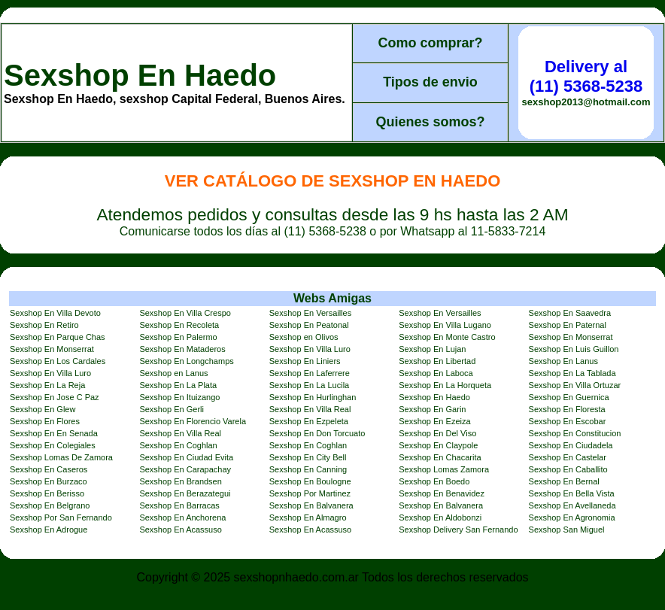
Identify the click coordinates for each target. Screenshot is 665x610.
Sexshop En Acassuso (180, 529)
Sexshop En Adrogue (48, 529)
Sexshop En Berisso (47, 493)
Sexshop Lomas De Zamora (61, 457)
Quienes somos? (429, 121)
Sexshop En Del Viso (437, 433)
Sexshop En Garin (432, 409)
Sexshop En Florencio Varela (192, 421)
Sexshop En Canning (308, 469)
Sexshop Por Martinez (310, 493)
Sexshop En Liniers (305, 361)
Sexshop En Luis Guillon (574, 349)
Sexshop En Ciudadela (571, 445)
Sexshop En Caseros (48, 469)
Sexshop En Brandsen (180, 481)
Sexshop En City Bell (308, 457)
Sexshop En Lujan (432, 349)
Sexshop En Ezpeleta (308, 421)
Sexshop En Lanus (563, 361)
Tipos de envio (430, 82)
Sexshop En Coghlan (178, 445)
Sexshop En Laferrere (309, 373)
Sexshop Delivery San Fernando (458, 529)
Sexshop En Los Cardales (57, 361)
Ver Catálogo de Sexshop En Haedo (333, 180)
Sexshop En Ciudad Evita (186, 457)
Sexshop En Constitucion (575, 433)
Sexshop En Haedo (140, 75)
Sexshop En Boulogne (310, 481)
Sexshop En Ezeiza (434, 421)
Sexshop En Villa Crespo (184, 312)
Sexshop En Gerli (171, 409)
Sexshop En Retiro (44, 324)
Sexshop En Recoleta (179, 324)
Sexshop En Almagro (308, 517)
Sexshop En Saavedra (570, 312)
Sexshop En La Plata (178, 385)
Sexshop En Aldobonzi (440, 517)
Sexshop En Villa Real (310, 409)
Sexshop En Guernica (569, 397)
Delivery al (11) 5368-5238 (586, 76)
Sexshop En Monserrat (571, 336)
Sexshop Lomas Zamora (444, 469)
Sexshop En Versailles (310, 312)
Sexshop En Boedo (434, 481)
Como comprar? (430, 42)
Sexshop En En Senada (54, 433)
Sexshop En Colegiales (53, 445)
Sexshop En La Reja (47, 385)
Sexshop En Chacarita (440, 457)
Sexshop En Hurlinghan (313, 397)
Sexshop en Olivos (304, 336)
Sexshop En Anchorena (182, 517)
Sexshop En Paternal (567, 324)
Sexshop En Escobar (567, 421)
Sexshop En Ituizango (179, 397)
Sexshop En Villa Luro (310, 349)
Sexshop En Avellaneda (572, 505)
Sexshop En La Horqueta (445, 385)
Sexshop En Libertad (437, 361)
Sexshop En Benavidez (441, 493)
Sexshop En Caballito (568, 469)
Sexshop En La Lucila (309, 385)
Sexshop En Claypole (438, 445)
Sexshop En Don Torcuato (317, 433)
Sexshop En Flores (45, 421)
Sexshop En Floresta (567, 409)
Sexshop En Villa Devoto (55, 312)
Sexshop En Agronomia (572, 517)
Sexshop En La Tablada (572, 373)
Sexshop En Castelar (567, 457)
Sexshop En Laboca (435, 373)
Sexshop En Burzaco (48, 481)
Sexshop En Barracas (179, 505)
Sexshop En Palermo (178, 336)
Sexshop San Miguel (567, 529)
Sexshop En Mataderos (182, 349)
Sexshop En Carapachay (185, 469)
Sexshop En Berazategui (184, 493)
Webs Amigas (332, 298)
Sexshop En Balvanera (311, 505)
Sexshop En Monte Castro (447, 336)
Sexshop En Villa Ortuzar (575, 385)
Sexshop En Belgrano (50, 505)
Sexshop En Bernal (564, 481)
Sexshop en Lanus (173, 373)
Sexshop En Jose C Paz (54, 397)
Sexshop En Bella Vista (572, 493)
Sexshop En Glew (42, 409)
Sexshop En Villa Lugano (445, 324)
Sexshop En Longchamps (186, 361)
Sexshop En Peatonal (309, 324)
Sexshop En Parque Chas (57, 336)
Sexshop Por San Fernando (61, 517)
